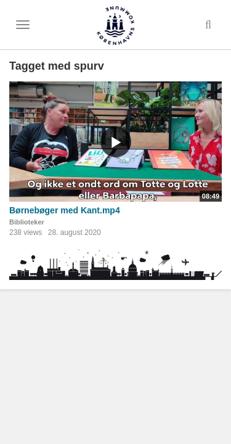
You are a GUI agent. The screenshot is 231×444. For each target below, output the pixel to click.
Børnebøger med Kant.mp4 (64, 210)
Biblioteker (26, 222)
